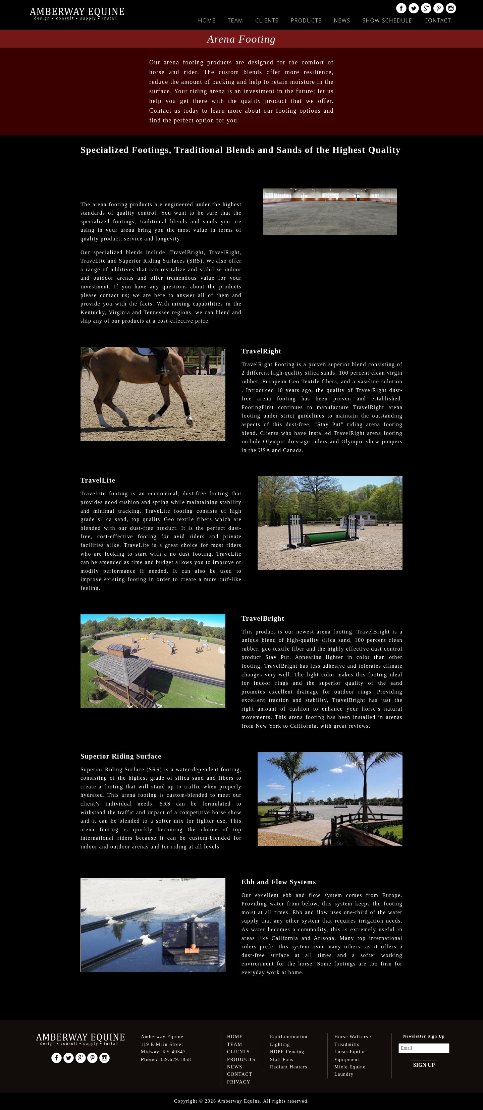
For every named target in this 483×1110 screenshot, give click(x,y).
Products (306, 20)
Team (235, 20)
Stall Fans (281, 1059)
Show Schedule (387, 20)
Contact (437, 20)
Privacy (239, 1082)
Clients (267, 20)
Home (207, 20)
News (342, 20)
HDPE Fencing (287, 1051)
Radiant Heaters (288, 1066)
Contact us (164, 110)
